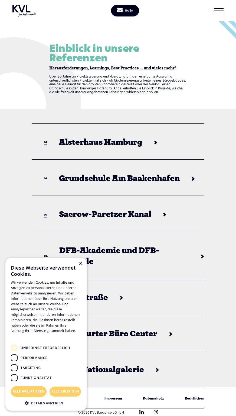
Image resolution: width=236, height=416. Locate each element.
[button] (219, 10)
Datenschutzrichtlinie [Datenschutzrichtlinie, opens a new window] (30, 336)
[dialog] (46, 334)
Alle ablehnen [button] (65, 391)
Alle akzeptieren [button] (29, 391)
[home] (24, 10)
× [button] (80, 264)
